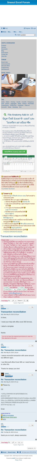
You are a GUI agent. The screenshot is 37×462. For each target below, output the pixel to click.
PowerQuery (5, 105)
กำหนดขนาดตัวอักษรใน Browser (12, 231)
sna (2, 305)
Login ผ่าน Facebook (11, 209)
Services (3, 47)
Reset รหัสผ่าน (9, 213)
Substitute (20, 105)
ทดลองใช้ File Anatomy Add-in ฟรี (14, 152)
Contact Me (4, 54)
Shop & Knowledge (8, 43)
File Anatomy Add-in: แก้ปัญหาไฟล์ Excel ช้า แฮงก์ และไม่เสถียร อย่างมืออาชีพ (18, 118)
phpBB (13, 458)
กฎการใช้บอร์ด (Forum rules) (17, 195)
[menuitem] (5, 28)
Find (2, 103)
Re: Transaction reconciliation (13, 350)
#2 (1, 352)
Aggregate (13, 103)
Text (20, 107)
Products (3, 45)
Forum (3, 59)
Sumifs (18, 102)
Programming (5, 67)
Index (3, 102)
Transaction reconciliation (13, 236)
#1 (1, 314)
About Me (4, 56)
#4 (1, 432)
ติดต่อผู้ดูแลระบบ (8, 217)
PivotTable (31, 103)
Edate (9, 107)
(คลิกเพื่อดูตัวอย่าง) (15, 293)
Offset (19, 103)
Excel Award (4, 52)
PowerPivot (13, 105)
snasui (7, 373)
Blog (2, 51)
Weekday (15, 107)
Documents (4, 49)
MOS (4, 419)
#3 (1, 382)
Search (7, 103)
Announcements (5, 64)
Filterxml (27, 105)
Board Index (4, 62)
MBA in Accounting (8, 415)
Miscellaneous (5, 69)
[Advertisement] (18, 15)
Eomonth (4, 107)
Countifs (24, 102)
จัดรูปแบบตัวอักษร (16, 227)
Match (7, 102)
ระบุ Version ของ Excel (8, 188)
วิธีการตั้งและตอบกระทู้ (27, 223)
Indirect (24, 103)
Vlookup (13, 102)
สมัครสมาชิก (26, 201)
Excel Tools (5, 72)
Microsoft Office (5, 65)
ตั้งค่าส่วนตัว (16, 221)
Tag (2, 99)
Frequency (31, 102)
